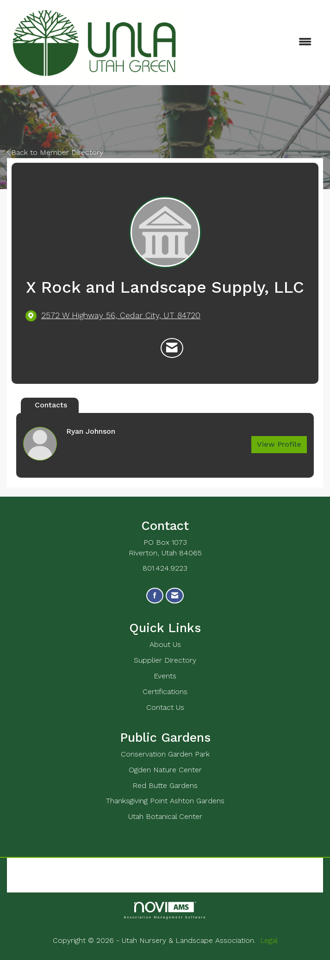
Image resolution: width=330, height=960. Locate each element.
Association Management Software (165, 910)
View (279, 444)
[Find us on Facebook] (154, 596)
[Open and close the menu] (253, 42)
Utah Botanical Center (165, 816)
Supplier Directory (165, 660)
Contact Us (165, 707)
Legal (269, 940)
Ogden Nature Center (165, 769)
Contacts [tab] (51, 404)
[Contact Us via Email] (175, 596)
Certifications (165, 691)
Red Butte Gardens (165, 785)
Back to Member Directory (55, 152)
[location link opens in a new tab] (120, 315)
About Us (165, 644)
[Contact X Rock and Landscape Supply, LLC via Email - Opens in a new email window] (172, 348)
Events (165, 675)
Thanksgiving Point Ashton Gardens (165, 800)
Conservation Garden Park (165, 754)
